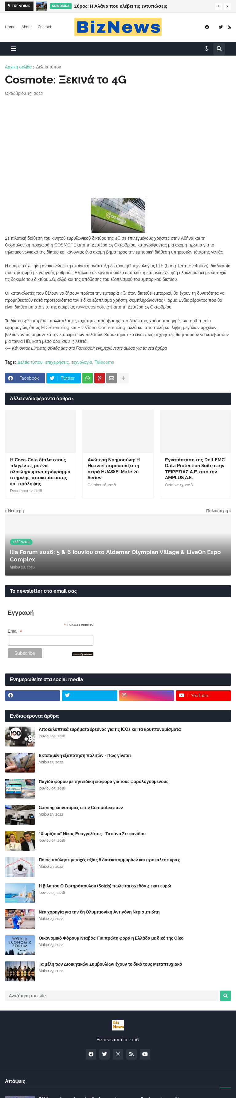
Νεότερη (16, 510)
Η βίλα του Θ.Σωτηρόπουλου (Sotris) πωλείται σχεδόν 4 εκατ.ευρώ (105, 885)
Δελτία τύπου (48, 67)
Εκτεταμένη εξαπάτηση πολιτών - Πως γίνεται (85, 755)
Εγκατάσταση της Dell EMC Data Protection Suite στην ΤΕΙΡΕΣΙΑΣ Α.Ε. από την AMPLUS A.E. (195, 469)
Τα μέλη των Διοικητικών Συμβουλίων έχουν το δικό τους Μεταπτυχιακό (110, 964)
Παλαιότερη (217, 510)
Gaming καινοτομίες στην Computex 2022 (81, 807)
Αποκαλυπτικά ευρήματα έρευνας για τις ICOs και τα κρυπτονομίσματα (110, 729)
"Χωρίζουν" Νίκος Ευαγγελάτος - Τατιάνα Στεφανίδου (92, 833)
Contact (44, 27)
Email (15, 631)
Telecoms (104, 362)
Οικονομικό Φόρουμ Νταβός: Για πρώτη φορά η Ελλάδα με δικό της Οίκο (111, 938)
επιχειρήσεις (57, 362)
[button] (218, 6)
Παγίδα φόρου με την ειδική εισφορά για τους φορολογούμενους (103, 781)
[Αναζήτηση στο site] (111, 996)
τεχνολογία (82, 362)
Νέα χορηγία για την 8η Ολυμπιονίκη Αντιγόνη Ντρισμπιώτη (99, 912)
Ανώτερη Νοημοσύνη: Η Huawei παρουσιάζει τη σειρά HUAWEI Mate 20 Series (114, 469)
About (27, 27)
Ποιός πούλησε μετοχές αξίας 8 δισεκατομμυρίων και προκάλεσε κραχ (109, 859)
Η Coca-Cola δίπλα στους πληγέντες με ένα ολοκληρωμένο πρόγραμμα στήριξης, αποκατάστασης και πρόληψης (40, 472)
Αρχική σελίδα (18, 67)
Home (10, 27)
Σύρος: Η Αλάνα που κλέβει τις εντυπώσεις (120, 6)
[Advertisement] (118, 147)
